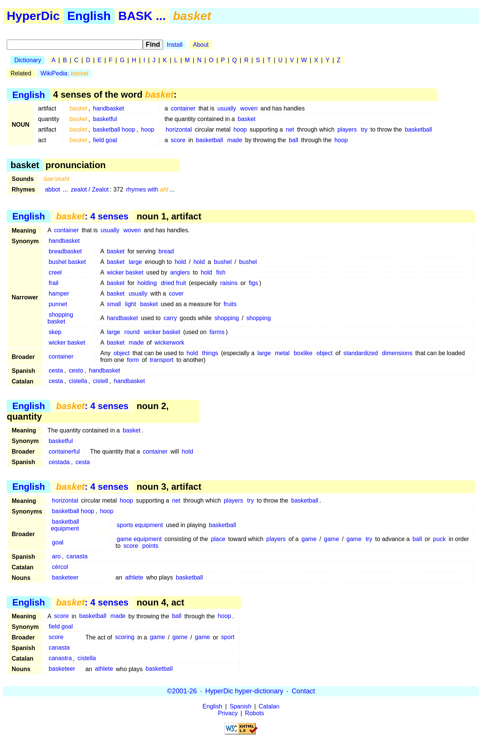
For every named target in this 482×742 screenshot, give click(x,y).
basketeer (65, 577)
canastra (60, 658)
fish (221, 272)
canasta (77, 556)
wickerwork (169, 342)
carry (170, 318)
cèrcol (60, 567)
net (290, 129)
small (114, 304)
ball (293, 140)
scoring (124, 637)
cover (176, 293)
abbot (52, 189)
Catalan (269, 706)
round (132, 332)
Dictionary (27, 60)
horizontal (179, 129)
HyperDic (33, 16)
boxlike (303, 353)
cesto (76, 370)
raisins (229, 283)
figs (253, 283)
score (178, 140)
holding (147, 283)
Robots (254, 713)
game (309, 539)
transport (162, 360)
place (218, 539)
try (364, 129)
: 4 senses (92, 216)
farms (216, 332)
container (183, 108)
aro (56, 556)
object (121, 353)
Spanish (241, 706)
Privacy (228, 713)
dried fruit (173, 283)
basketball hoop (114, 129)
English (89, 16)
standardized (360, 353)
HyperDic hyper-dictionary (244, 691)
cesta (56, 370)
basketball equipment (65, 525)
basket (246, 119)
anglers (180, 272)
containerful (64, 451)
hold (180, 262)
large (135, 262)
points (150, 546)
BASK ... (142, 16)
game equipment (139, 539)
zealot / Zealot (90, 189)
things (210, 353)
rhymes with (147, 189)
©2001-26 (182, 691)
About (201, 44)
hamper (59, 293)
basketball (418, 129)
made (234, 140)
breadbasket (65, 251)
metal (282, 353)
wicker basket (125, 272)
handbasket (108, 108)
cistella (78, 381)
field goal (105, 140)
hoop (147, 129)
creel (55, 272)
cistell (100, 381)
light (130, 304)
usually (226, 108)
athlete (134, 577)
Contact (303, 691)
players (347, 129)
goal (57, 542)
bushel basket (67, 262)
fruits (230, 304)
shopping (226, 318)
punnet (58, 304)
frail (53, 283)
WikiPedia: (64, 73)
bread (166, 251)
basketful (105, 119)
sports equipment (140, 525)
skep (55, 332)
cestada (59, 462)
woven (249, 108)
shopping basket (60, 318)
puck (439, 539)
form (133, 360)
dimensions (397, 353)
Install (175, 44)
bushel (223, 262)
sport (228, 637)
